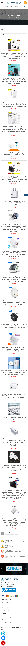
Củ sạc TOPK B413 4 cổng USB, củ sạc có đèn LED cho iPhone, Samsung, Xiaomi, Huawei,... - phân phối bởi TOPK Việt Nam (14, 302)
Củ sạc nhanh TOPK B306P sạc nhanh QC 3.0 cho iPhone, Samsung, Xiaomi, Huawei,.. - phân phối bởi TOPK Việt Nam (13, 349)
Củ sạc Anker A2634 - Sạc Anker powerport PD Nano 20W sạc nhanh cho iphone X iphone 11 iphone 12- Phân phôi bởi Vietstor (14, 395)
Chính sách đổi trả (5, 607)
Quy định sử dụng (5, 610)
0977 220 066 (10, 584)
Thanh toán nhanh (10, 545)
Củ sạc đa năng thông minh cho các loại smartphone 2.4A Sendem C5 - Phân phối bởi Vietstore (14, 202)
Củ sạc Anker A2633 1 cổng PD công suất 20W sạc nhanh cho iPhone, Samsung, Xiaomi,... (14, 154)
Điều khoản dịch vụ (5, 624)
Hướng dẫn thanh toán (6, 619)
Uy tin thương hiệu (10, 555)
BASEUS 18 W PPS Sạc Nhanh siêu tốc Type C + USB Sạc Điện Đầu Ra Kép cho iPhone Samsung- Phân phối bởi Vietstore (14, 372)
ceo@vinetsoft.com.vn (8, 586)
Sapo (2, 629)
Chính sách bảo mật (5, 602)
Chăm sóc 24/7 (8, 550)
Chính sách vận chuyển (6, 605)
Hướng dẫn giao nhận (6, 622)
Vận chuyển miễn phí (10, 540)
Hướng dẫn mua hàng (6, 617)
